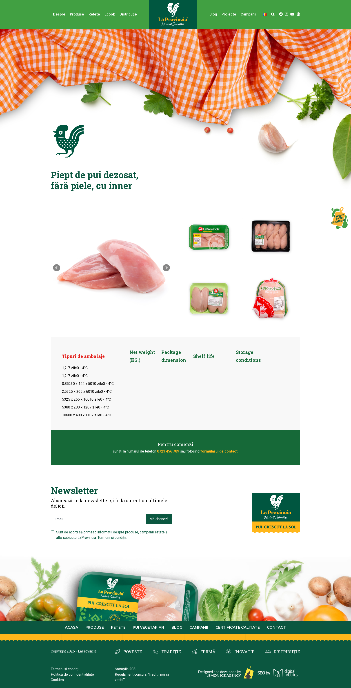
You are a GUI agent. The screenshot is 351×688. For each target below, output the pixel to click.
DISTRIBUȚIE (287, 651)
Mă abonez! (158, 519)
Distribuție (128, 14)
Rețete (94, 14)
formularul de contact (219, 451)
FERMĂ (207, 651)
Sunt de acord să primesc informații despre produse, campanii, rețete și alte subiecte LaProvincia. (112, 535)
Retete (118, 627)
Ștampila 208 (125, 669)
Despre (59, 14)
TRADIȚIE (171, 651)
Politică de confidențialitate (72, 674)
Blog (213, 14)
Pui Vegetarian (148, 627)
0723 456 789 (168, 451)
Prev (56, 267)
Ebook (109, 14)
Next (166, 267)
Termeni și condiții (65, 669)
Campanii (248, 14)
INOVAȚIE (244, 651)
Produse (77, 14)
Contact (276, 627)
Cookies (57, 680)
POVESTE (132, 651)
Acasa (71, 627)
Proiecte (229, 14)
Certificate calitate (237, 627)
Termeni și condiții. (112, 537)
